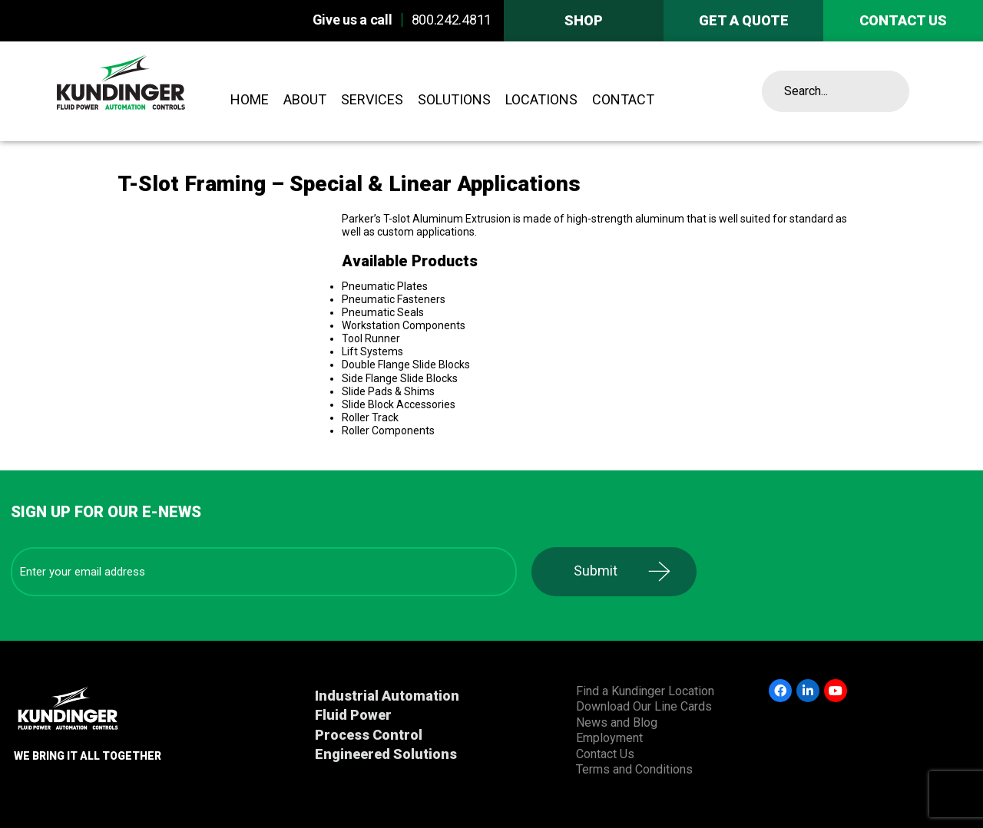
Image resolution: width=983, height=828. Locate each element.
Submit (595, 570)
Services (372, 99)
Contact (623, 99)
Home (249, 99)
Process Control (368, 735)
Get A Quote (744, 20)
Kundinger (155, 91)
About (304, 99)
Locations (541, 99)
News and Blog (616, 722)
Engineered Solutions (386, 754)
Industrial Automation (387, 696)
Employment (609, 738)
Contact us (903, 20)
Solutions (454, 99)
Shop (583, 20)
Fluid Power (353, 715)
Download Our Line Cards (644, 706)
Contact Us (605, 754)
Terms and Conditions (634, 769)
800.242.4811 (452, 20)
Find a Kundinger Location (645, 691)
